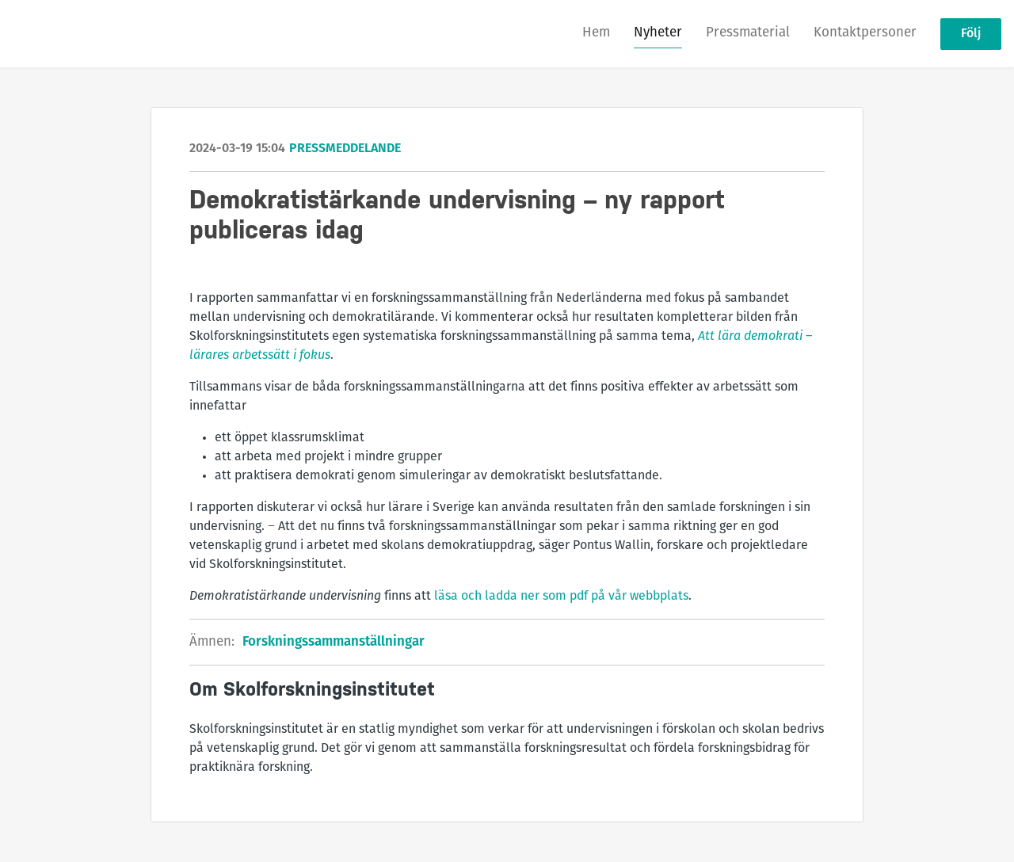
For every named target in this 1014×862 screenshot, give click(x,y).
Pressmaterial (748, 33)
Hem (596, 33)
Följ (971, 34)
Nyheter (658, 33)
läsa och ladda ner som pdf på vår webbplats (561, 596)
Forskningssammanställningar (333, 642)
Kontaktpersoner (865, 33)
